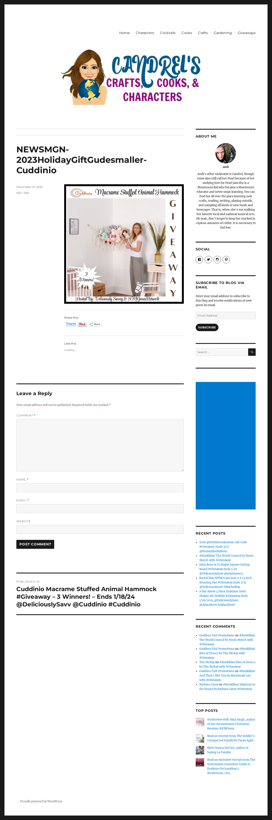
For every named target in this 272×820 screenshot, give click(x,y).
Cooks (186, 33)
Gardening (223, 33)
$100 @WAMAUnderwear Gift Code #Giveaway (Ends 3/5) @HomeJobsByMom (223, 547)
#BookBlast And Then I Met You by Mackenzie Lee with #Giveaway (227, 675)
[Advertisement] (226, 446)
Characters (145, 33)
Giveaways (247, 33)
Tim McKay (207, 662)
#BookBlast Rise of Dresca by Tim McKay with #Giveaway (227, 653)
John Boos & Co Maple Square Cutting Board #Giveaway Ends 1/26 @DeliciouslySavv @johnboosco (224, 569)
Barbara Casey (208, 684)
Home (124, 33)
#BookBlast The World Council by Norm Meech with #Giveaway (227, 640)
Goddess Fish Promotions (216, 635)
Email (22, 500)
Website (23, 521)
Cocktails (168, 33)
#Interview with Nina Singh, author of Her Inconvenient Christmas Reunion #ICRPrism (231, 724)
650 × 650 (22, 192)
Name (22, 479)
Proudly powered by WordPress (41, 801)
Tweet (71, 324)
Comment (26, 415)
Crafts (203, 33)
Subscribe (207, 327)
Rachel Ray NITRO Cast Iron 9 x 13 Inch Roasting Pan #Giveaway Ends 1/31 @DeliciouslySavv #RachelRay (225, 582)
